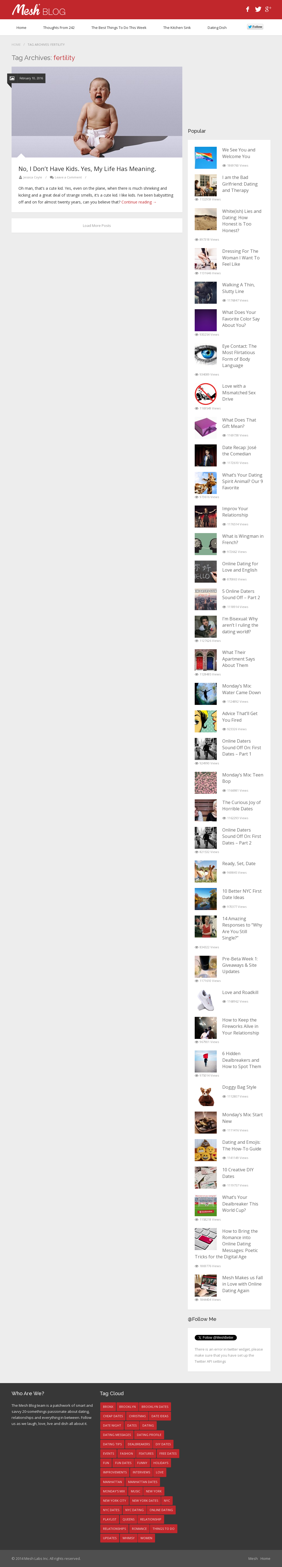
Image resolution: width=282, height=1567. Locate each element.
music (135, 1491)
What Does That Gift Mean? (239, 423)
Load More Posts (97, 225)
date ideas (159, 1416)
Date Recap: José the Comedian (239, 450)
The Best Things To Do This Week (119, 27)
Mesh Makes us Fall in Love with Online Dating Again (242, 1284)
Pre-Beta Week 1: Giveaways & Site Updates (240, 965)
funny (142, 1463)
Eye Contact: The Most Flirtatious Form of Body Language (239, 355)
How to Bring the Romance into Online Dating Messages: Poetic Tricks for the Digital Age (226, 1244)
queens (128, 1519)
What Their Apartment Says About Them (238, 658)
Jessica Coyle (32, 177)
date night (112, 1425)
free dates (168, 1453)
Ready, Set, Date (239, 863)
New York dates (145, 1500)
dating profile (149, 1435)
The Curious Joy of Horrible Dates (241, 805)
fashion (126, 1453)
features (146, 1453)
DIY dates (163, 1444)
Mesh (253, 1558)
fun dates (123, 1463)
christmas (137, 1416)
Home (21, 27)
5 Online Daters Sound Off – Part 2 (241, 594)
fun (106, 1463)
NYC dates (111, 1510)
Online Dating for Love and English (240, 567)
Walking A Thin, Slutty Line (238, 288)
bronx (108, 1407)
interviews (141, 1472)
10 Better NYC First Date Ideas (242, 894)
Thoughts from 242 (59, 27)
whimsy (129, 1538)
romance (139, 1529)
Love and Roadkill (240, 992)
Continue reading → (139, 202)
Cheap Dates (113, 1416)
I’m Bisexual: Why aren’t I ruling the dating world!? (240, 625)
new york (154, 1491)
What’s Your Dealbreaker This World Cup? (240, 1203)
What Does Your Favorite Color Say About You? (241, 318)
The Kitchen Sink (177, 27)
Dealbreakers (139, 1444)
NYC (167, 1500)
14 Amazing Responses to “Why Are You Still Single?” (242, 928)
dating (148, 1425)
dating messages (117, 1435)
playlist (109, 1519)
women (146, 1538)
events (108, 1453)
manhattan (112, 1482)
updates (109, 1538)
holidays (160, 1463)
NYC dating (134, 1510)
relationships (114, 1529)
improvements (115, 1472)
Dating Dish (217, 27)
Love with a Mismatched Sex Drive (239, 392)
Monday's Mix (114, 1491)
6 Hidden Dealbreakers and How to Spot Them (241, 1059)
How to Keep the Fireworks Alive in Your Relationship (240, 1026)
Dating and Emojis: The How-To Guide (241, 1145)
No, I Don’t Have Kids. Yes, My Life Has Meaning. (87, 168)
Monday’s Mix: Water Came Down (241, 689)
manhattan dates (142, 1482)
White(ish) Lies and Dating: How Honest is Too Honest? (241, 220)
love (160, 1472)
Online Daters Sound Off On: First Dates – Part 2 (241, 836)
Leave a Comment (68, 177)
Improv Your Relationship (235, 512)
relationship (150, 1519)
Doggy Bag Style (239, 1087)
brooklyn (127, 1407)
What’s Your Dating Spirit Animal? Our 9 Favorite (242, 481)
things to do (164, 1529)
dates (132, 1425)
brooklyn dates (155, 1407)
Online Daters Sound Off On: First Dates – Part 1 (241, 747)
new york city (114, 1500)
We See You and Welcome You (238, 153)
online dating (161, 1510)
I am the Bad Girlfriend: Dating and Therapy (240, 183)
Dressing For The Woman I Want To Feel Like (241, 257)
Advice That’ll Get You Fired (239, 716)
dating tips (112, 1444)
